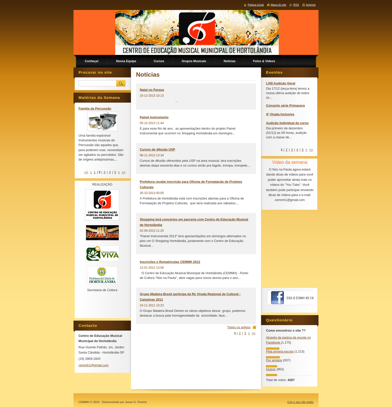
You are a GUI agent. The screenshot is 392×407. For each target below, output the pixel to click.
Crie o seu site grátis (300, 402)
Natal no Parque (152, 90)
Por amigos (274, 360)
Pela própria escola (280, 351)
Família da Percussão (94, 108)
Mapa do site (278, 4)
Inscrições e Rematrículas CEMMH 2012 (170, 262)
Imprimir (311, 4)
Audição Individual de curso (287, 123)
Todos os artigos (238, 327)
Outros (271, 369)
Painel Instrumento (154, 117)
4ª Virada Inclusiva (280, 114)
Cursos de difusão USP (157, 149)
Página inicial (256, 4)
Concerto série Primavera (285, 105)
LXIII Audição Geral (280, 83)
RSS (296, 4)
